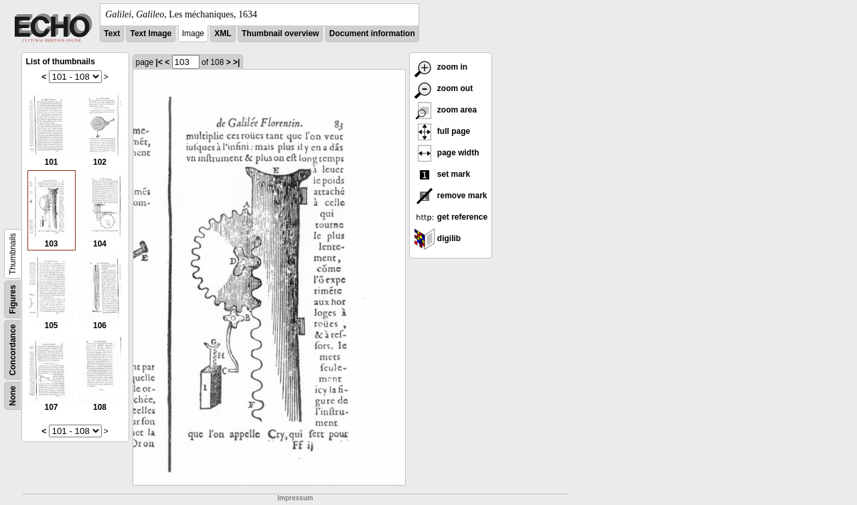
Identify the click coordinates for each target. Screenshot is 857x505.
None (12, 396)
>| (236, 62)
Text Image (150, 33)
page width (446, 152)
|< (159, 62)
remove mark (450, 195)
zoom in (441, 67)
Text (112, 33)
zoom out (443, 88)
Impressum (295, 498)
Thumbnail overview (280, 33)
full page (442, 131)
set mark (442, 174)
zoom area (445, 110)
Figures (12, 299)
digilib (437, 238)
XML (222, 33)
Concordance (12, 350)
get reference (451, 217)
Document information (372, 33)
